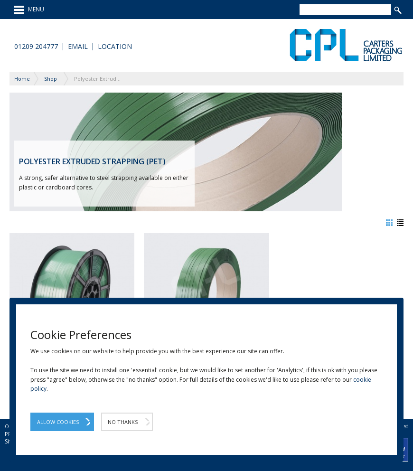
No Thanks (123, 421)
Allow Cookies (58, 421)
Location (115, 46)
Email (78, 46)
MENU (29, 10)
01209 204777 (36, 46)
